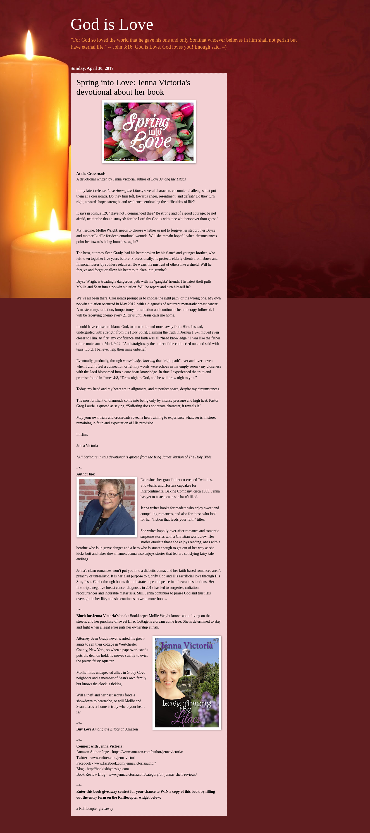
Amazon (131, 729)
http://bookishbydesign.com (108, 769)
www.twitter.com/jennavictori (112, 758)
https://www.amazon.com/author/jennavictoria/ (147, 752)
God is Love (112, 24)
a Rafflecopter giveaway (95, 808)
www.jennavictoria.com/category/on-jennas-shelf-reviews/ (152, 774)
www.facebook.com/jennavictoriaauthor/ (125, 763)
